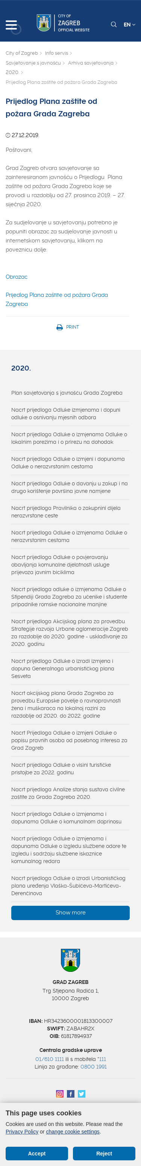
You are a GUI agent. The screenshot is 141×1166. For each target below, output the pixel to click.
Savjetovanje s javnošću (33, 63)
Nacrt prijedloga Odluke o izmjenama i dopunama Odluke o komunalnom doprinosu (66, 818)
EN (129, 25)
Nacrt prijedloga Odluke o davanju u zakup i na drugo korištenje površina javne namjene (69, 487)
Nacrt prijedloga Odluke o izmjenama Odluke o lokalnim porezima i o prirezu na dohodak (69, 438)
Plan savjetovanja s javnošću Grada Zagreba (67, 393)
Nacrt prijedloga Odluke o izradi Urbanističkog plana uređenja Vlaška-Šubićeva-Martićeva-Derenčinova (68, 885)
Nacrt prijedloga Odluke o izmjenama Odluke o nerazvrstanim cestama (69, 536)
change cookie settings (72, 1132)
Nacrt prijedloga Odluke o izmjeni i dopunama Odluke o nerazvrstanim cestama (68, 462)
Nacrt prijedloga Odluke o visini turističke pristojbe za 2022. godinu (61, 768)
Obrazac (16, 276)
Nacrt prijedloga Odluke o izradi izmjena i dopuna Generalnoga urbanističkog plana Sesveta (62, 668)
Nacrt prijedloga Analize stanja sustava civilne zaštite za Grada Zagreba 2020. (68, 793)
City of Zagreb (22, 53)
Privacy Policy (22, 1132)
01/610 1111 (49, 1059)
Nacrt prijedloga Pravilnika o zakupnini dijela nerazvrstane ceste (66, 512)
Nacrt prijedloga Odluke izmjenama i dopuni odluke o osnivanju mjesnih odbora (65, 413)
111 (102, 1059)
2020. (12, 72)
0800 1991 (93, 1067)
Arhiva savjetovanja (91, 63)
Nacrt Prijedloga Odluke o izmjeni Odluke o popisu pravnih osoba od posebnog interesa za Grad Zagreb (69, 740)
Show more (71, 912)
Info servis (56, 53)
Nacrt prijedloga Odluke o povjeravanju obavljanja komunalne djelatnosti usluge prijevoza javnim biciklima (60, 564)
